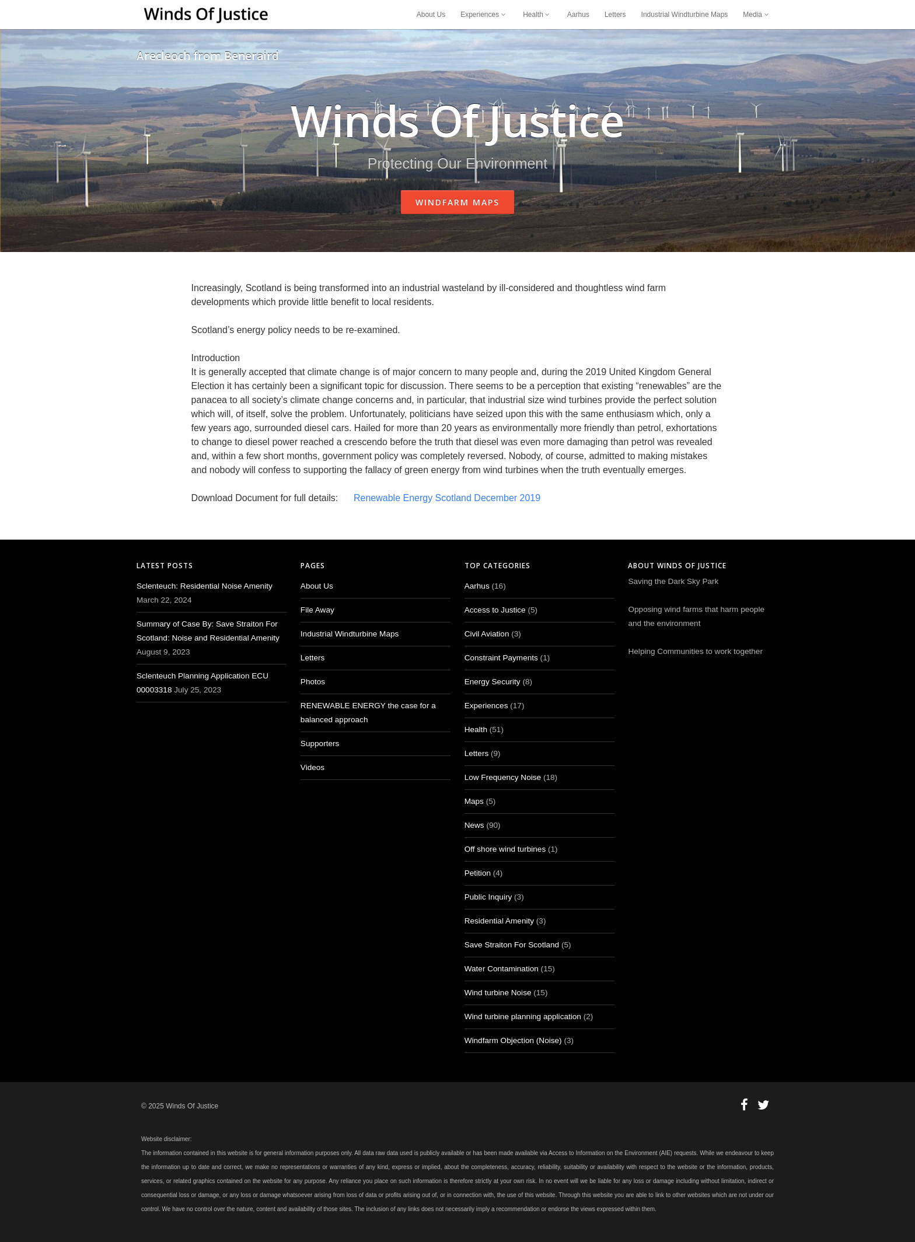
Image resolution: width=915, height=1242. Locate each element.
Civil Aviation (487, 633)
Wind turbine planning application (523, 1016)
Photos (313, 681)
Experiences (484, 15)
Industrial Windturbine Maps (684, 15)
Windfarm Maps (457, 202)
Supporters (320, 743)
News (474, 825)
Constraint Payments (501, 657)
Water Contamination (502, 968)
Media (757, 15)
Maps (474, 801)
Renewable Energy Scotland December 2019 (447, 498)
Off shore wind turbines (505, 849)
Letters (615, 15)
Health (537, 15)
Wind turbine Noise (498, 992)
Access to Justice (495, 610)
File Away (317, 610)
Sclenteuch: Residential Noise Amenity (205, 586)
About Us (431, 15)
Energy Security (493, 681)
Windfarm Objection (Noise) (513, 1040)
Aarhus (578, 15)
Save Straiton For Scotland (512, 944)
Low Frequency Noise (503, 777)
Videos (312, 767)
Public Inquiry (488, 897)
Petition (478, 873)
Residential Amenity (499, 920)
